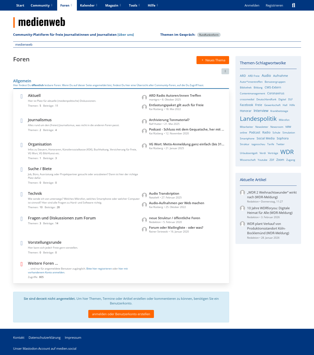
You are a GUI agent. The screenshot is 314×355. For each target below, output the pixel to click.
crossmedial (247, 99)
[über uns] (126, 34)
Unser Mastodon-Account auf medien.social (44, 348)
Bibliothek (246, 87)
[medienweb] (157, 19)
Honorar (246, 111)
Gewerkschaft (272, 105)
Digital (282, 99)
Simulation (288, 132)
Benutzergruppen (275, 82)
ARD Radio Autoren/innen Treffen (175, 95)
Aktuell (34, 95)
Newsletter (261, 127)
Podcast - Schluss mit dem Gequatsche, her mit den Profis (187, 129)
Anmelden (252, 5)
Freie (258, 105)
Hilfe (292, 105)
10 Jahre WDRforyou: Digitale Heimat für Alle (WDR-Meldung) (269, 210)
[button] (225, 71)
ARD (243, 76)
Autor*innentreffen (251, 82)
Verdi (263, 153)
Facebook (246, 105)
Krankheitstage (279, 111)
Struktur (244, 144)
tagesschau (258, 144)
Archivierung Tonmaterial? (169, 120)
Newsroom (276, 127)
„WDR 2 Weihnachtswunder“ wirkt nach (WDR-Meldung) (272, 194)
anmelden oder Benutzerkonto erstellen (121, 314)
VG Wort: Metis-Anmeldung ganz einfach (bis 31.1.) (187, 144)
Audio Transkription (164, 193)
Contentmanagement (252, 93)
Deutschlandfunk (266, 99)
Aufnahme (280, 76)
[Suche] (293, 5)
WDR (287, 152)
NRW (288, 127)
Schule (276, 132)
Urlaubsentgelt (248, 153)
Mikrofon (284, 120)
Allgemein (22, 80)
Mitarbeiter (246, 127)
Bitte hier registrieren (99, 268)
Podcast (254, 132)
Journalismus (40, 119)
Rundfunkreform (209, 35)
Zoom (280, 160)
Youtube (262, 160)
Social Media (266, 138)
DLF (290, 99)
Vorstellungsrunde (44, 242)
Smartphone (247, 138)
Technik (35, 193)
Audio (266, 75)
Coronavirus (275, 93)
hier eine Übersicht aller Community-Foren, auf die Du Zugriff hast (164, 85)
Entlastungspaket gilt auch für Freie (176, 105)
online (243, 132)
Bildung (258, 87)
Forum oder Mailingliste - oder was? (176, 227)
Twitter (280, 144)
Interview (261, 110)
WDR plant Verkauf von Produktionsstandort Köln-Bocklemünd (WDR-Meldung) (268, 228)
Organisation (39, 143)
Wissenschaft (248, 160)
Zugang (290, 160)
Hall (285, 105)
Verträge (273, 153)
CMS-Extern (273, 87)
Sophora (283, 138)
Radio (266, 132)
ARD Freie (254, 76)
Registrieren (274, 5)
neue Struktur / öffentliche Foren (174, 218)
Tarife (270, 144)
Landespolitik (258, 118)
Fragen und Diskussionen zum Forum (62, 217)
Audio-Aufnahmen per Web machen (176, 203)
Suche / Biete (40, 168)
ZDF (272, 160)
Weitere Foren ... (43, 263)
